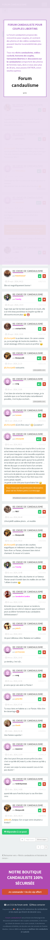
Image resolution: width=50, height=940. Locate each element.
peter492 (18, 699)
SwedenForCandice (22, 596)
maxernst (24, 498)
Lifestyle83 (37, 370)
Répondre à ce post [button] (15, 831)
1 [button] (42, 847)
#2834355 (42, 444)
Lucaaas (18, 415)
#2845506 (42, 816)
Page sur (30, 839)
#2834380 (42, 540)
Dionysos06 (19, 358)
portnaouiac (20, 652)
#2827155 (42, 281)
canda (31, 498)
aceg (17, 384)
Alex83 (17, 725)
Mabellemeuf (20, 276)
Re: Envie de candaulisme (28, 271)
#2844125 (42, 789)
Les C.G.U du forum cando (16, 904)
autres (39, 498)
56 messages (41, 839)
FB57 (17, 511)
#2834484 (42, 634)
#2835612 (42, 704)
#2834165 (42, 421)
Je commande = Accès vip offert (25, 891)
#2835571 (42, 681)
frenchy (18, 299)
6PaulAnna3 (17, 498)
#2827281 (42, 334)
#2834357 (42, 517)
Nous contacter (37, 904)
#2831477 (42, 389)
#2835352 (42, 657)
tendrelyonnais (21, 784)
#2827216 (42, 305)
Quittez (25, 93)
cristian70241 (20, 328)
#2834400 (42, 572)
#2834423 (42, 602)
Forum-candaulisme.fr (13, 918)
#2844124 (42, 754)
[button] (38, 847)
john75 (18, 628)
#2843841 (42, 731)
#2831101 (42, 363)
